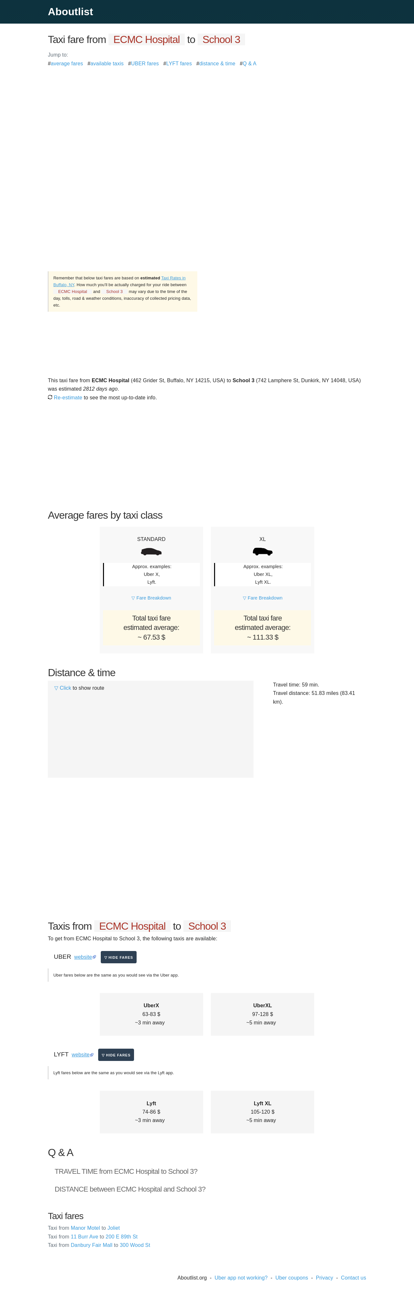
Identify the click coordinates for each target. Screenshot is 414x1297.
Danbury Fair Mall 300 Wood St (99, 1245)
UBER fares (145, 63)
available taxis (107, 63)
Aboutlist (70, 11)
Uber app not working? (240, 1278)
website (83, 957)
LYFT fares (179, 63)
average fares (67, 63)
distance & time (217, 63)
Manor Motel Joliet (84, 1228)
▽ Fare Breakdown (151, 597)
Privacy (324, 1278)
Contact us (353, 1278)
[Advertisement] (207, 113)
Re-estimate (65, 397)
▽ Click (62, 688)
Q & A (250, 63)
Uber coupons (291, 1278)
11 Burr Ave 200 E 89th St (93, 1236)
